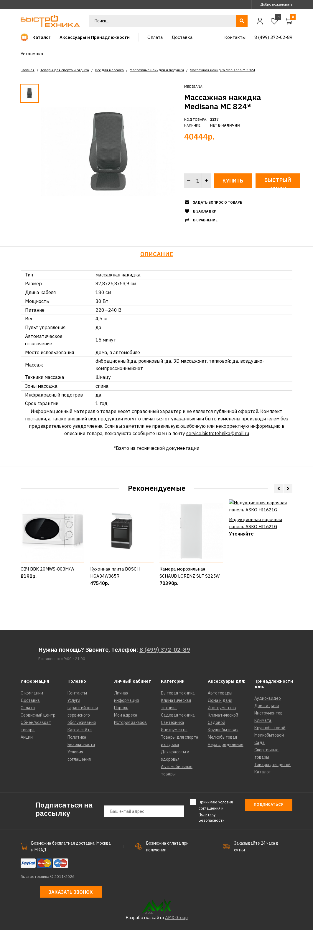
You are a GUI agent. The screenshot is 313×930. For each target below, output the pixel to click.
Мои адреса (125, 715)
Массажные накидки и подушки (157, 70)
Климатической (223, 715)
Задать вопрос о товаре (217, 202)
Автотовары (220, 693)
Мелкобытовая (222, 737)
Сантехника (172, 722)
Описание (156, 254)
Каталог (262, 772)
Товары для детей (272, 764)
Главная (27, 70)
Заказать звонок (71, 892)
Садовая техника (178, 715)
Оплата (28, 707)
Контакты (77, 693)
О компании (32, 693)
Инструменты (174, 729)
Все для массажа (109, 70)
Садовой (216, 722)
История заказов (130, 722)
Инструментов (222, 707)
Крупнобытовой (269, 727)
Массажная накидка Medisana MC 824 (222, 70)
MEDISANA (193, 86)
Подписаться (269, 804)
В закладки (205, 211)
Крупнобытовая (223, 729)
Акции (27, 737)
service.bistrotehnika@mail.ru (217, 433)
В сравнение (205, 220)
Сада (259, 742)
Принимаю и (216, 811)
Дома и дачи (220, 700)
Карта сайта (79, 729)
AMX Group (176, 917)
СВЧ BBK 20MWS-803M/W (47, 590)
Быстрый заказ (277, 182)
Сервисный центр (38, 715)
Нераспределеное (225, 744)
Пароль (121, 707)
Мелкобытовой (269, 735)
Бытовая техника (178, 693)
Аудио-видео (267, 698)
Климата (262, 720)
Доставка (30, 700)
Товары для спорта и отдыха (64, 70)
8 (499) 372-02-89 (164, 650)
